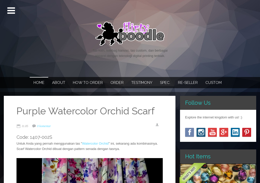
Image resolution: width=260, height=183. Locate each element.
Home (39, 82)
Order (117, 82)
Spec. (165, 82)
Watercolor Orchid (95, 143)
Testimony (141, 82)
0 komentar (44, 126)
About (58, 82)
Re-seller (188, 82)
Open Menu (11, 10)
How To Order (88, 82)
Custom (213, 82)
